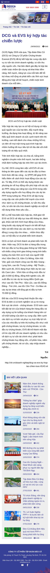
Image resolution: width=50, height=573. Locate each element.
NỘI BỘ (5, 2)
